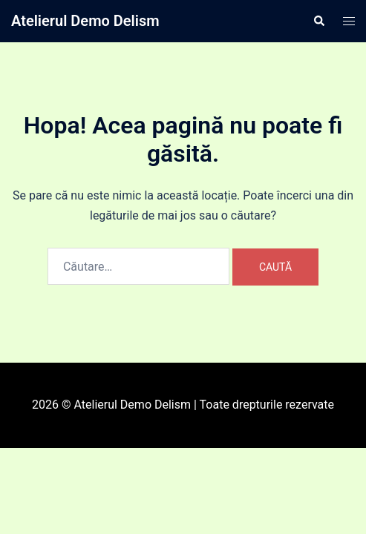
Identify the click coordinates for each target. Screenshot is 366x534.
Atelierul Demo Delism (85, 21)
